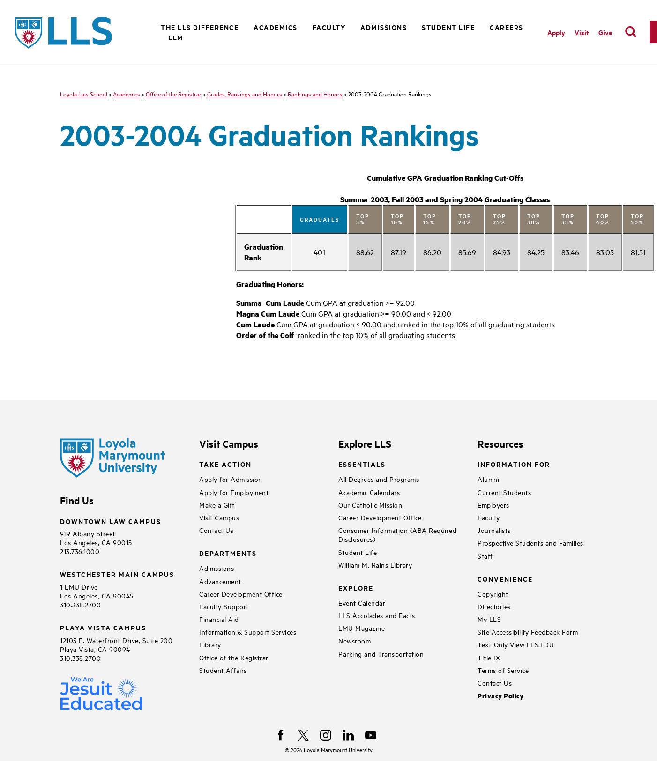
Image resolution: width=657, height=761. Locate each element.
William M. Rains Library (375, 564)
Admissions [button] (383, 27)
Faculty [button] (329, 27)
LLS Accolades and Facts (376, 615)
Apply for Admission (230, 478)
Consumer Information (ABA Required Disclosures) (397, 534)
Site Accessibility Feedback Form (528, 631)
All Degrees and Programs (378, 478)
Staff (485, 555)
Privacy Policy (500, 695)
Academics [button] (276, 27)
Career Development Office (241, 593)
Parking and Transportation (381, 653)
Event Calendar (361, 602)
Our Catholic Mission (370, 504)
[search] (631, 32)
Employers (493, 504)
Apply (556, 32)
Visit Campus (219, 517)
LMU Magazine (361, 627)
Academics (126, 93)
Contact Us (216, 529)
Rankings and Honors (315, 93)
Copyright (493, 593)
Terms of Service (503, 669)
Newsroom (354, 640)
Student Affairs (223, 669)
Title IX (489, 657)
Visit (582, 32)
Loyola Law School (83, 93)
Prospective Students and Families (530, 542)
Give (605, 32)
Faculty (489, 517)
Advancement (220, 580)
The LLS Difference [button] (200, 27)
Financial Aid (219, 618)
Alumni (488, 478)
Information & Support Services (247, 631)
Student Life (357, 551)
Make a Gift (217, 504)
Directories (494, 606)
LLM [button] (176, 37)
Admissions (216, 567)
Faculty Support (224, 606)
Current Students (504, 492)
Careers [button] (506, 27)
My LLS (489, 618)
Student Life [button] (448, 27)
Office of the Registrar (174, 93)
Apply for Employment (234, 492)
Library (210, 644)
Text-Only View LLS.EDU (516, 644)
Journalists (494, 529)
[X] (303, 735)
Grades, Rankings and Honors (244, 93)
